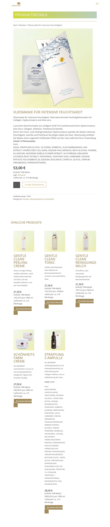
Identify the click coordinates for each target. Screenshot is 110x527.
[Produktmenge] (16, 185)
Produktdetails (24, 308)
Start (15, 25)
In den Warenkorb (34, 184)
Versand (21, 175)
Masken (22, 25)
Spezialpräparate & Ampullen (42, 199)
